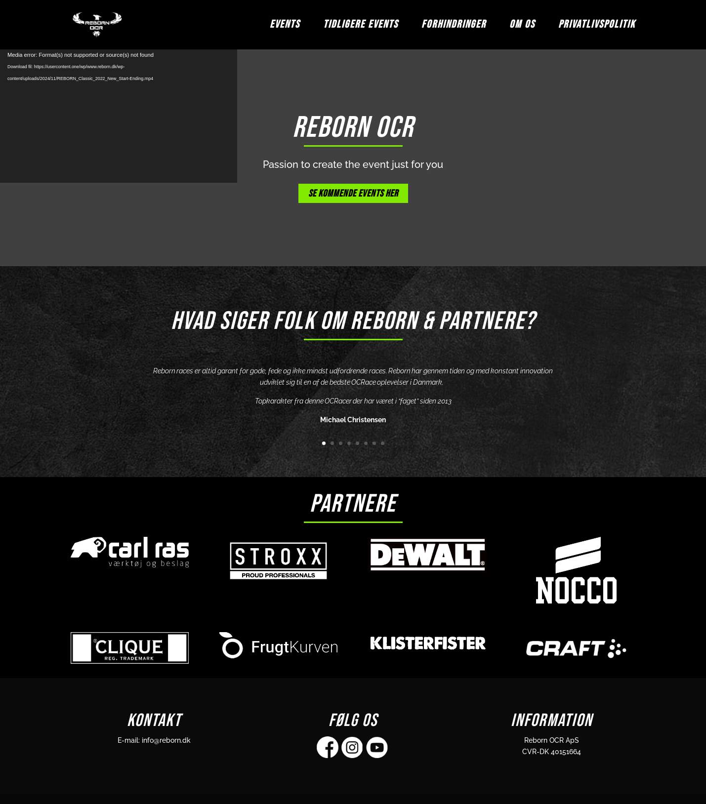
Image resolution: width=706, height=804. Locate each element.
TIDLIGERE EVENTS (360, 26)
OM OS (522, 26)
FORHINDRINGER (453, 26)
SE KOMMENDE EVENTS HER (353, 194)
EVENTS (285, 26)
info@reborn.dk (166, 740)
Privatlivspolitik (596, 26)
